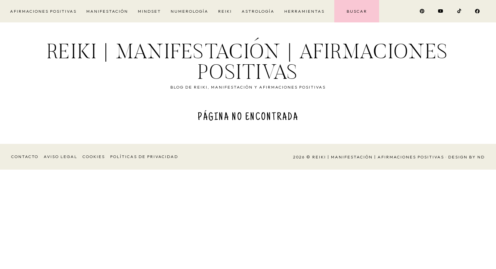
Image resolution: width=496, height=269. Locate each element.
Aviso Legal (60, 156)
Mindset (149, 11)
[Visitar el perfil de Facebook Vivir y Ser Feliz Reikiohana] (477, 11)
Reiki (225, 11)
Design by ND (466, 157)
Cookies (94, 156)
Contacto (24, 156)
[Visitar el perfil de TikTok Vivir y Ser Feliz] (459, 11)
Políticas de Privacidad (144, 156)
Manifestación (107, 11)
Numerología (189, 11)
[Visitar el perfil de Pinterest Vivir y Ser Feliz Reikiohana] (422, 11)
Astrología (258, 11)
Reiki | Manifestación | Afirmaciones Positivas (248, 63)
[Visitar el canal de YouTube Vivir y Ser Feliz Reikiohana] (441, 11)
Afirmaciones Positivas (43, 11)
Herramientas (304, 11)
